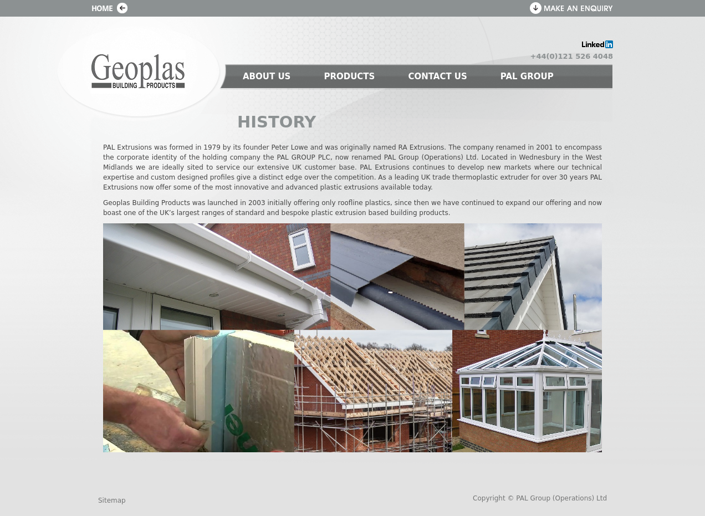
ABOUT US (266, 76)
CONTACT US (437, 76)
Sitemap (112, 500)
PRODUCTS (349, 76)
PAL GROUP (527, 76)
